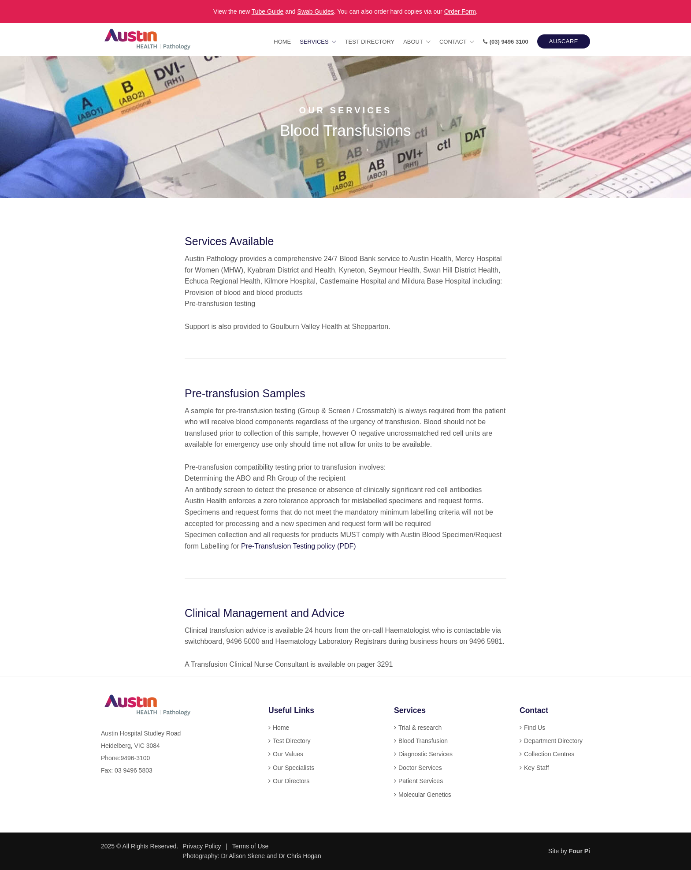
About (413, 41)
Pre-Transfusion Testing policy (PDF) (298, 546)
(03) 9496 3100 (505, 41)
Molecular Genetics (424, 794)
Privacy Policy (201, 846)
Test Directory (370, 41)
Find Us (534, 727)
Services (314, 41)
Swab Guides (315, 11)
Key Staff (536, 767)
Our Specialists (293, 767)
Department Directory (553, 740)
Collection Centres (549, 754)
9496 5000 (243, 641)
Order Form (460, 11)
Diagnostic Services (425, 754)
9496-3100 (135, 758)
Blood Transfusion (423, 740)
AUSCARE (563, 41)
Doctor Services (420, 767)
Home (282, 41)
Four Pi (579, 851)
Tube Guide (268, 11)
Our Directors (291, 780)
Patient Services (420, 780)
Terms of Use (250, 846)
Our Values (288, 754)
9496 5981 (486, 641)
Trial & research (420, 727)
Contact (453, 41)
